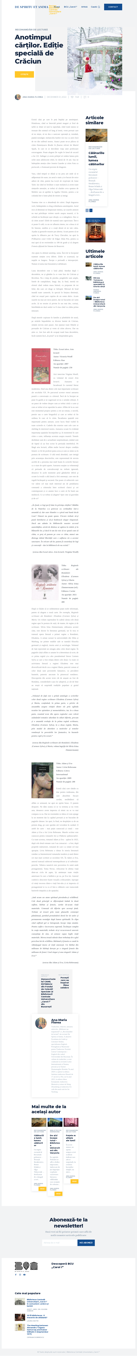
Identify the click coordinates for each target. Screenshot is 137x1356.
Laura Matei (32, 1321)
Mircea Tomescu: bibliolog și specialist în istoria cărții (99, 282)
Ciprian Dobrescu (35, 1338)
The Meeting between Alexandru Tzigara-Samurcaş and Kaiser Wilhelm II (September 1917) (37, 1330)
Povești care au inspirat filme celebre (64, 983)
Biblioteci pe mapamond (55, 1131)
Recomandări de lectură (31, 30)
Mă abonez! (86, 1243)
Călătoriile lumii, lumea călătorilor (39, 1141)
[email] (59, 1243)
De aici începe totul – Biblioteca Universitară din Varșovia (99, 302)
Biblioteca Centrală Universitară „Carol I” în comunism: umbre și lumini (38, 1303)
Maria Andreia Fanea (97, 291)
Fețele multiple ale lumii (71, 1138)
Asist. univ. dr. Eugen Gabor (37, 1310)
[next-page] (90, 210)
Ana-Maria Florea (33, 97)
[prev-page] (87, 210)
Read (42, 1189)
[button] (95, 7)
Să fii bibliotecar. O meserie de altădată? (37, 1317)
